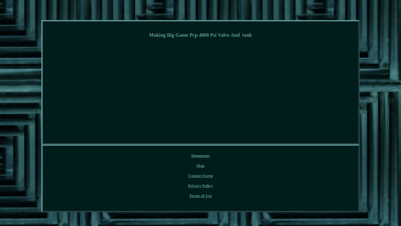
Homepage (142, 155)
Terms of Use (249, 155)
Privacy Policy (218, 155)
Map (163, 155)
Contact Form (186, 155)
